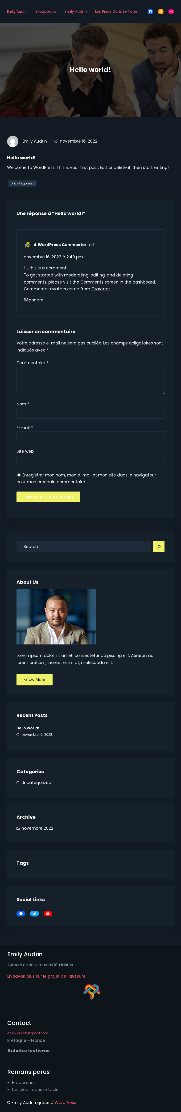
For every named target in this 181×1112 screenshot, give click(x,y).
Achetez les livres (28, 1050)
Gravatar (100, 289)
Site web (25, 451)
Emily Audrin (17, 11)
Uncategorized (23, 183)
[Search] (159, 546)
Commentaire (32, 363)
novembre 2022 (37, 828)
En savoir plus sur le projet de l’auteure (46, 976)
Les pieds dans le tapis (116, 11)
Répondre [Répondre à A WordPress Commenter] (33, 300)
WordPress (65, 1102)
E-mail (24, 428)
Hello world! (27, 728)
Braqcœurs (45, 11)
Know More (34, 679)
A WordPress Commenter (60, 245)
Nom (22, 404)
